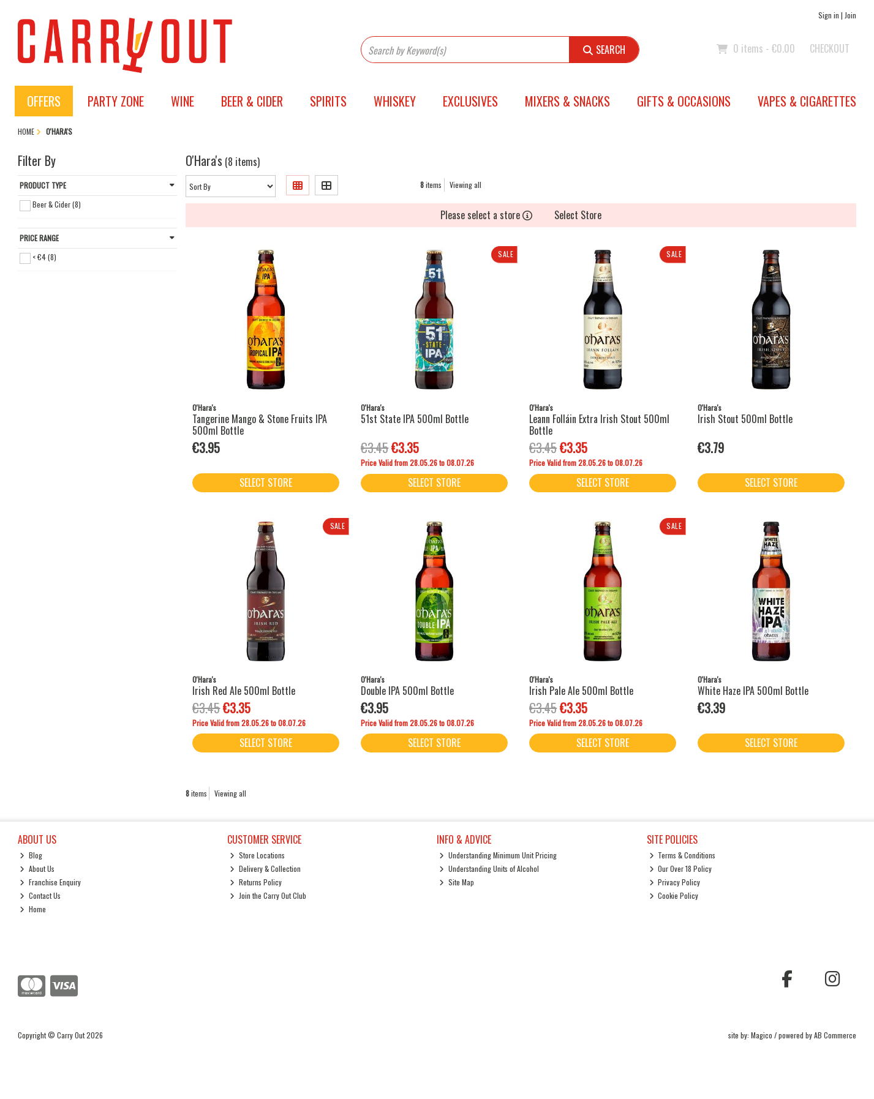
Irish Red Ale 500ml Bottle (243, 690)
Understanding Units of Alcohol (489, 868)
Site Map (456, 882)
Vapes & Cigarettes (807, 101)
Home (33, 909)
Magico (761, 1035)
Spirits (328, 101)
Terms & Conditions (682, 855)
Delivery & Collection (265, 868)
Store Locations (257, 855)
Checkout (830, 48)
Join (850, 15)
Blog (31, 855)
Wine (182, 101)
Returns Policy (256, 882)
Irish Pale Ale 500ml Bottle (581, 690)
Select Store (577, 215)
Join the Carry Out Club (268, 895)
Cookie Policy (674, 895)
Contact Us (40, 895)
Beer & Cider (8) (56, 204)
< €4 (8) (44, 257)
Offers (44, 101)
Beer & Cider (252, 101)
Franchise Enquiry (50, 882)
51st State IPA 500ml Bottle (415, 418)
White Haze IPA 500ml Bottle (753, 690)
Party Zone (116, 101)
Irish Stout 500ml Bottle (745, 418)
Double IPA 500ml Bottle (407, 690)
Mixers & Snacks (567, 101)
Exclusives (470, 101)
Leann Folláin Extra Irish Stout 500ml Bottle (599, 424)
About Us (37, 868)
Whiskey (395, 101)
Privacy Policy (675, 882)
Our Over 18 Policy (680, 868)
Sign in (828, 15)
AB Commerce (835, 1035)
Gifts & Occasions (684, 101)
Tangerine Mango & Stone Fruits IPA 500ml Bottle (259, 424)
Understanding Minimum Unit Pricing (498, 855)
